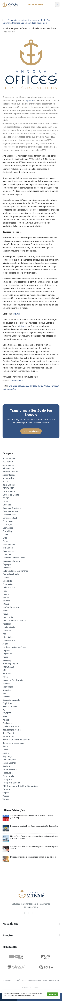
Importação (8, 617)
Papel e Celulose (10, 706)
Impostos (7, 624)
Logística (6, 650)
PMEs (43, 20)
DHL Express (8, 548)
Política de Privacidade (51, 980)
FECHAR (52, 994)
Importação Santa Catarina (14, 620)
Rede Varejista (9, 733)
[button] (31, 431)
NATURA (6, 683)
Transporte (7, 779)
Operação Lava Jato (11, 700)
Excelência (7, 581)
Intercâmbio (8, 637)
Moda (5, 677)
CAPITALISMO (8, 488)
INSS (4, 634)
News (5, 693)
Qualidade (7, 723)
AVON (5, 481)
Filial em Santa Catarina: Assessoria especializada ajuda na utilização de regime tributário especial (34, 837)
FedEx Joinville (9, 587)
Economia (12, 20)
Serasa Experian (9, 763)
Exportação (8, 584)
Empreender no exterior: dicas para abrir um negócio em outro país (33, 857)
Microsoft (7, 673)
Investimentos (24, 20)
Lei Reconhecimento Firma (14, 647)
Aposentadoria (9, 475)
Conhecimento (9, 514)
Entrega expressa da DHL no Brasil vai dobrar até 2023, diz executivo (34, 826)
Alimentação (8, 468)
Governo (6, 601)
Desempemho (9, 544)
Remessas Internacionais (13, 743)
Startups (16, 23)
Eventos (6, 577)
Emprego (7, 564)
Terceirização (8, 776)
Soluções (8, 935)
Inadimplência (9, 627)
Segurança (7, 756)
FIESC (5, 591)
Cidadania (7, 505)
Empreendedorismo (11, 561)
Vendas (6, 796)
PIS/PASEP (7, 713)
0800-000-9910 (35, 4)
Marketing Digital (10, 663)
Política (6, 720)
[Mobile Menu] (57, 4)
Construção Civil (10, 518)
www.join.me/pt (17, 380)
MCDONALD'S (8, 667)
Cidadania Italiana (10, 511)
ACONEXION (8, 462)
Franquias (7, 594)
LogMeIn (29, 100)
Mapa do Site (10, 923)
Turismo (6, 789)
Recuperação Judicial (12, 730)
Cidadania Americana (12, 508)
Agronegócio (8, 465)
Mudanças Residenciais (13, 680)
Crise (5, 538)
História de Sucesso (11, 607)
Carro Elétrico (9, 491)
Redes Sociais (8, 736)
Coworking (7, 531)
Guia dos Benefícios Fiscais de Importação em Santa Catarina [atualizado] (31, 817)
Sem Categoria (9, 759)
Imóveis (6, 614)
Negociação (8, 687)
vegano (6, 792)
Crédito (6, 534)
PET (4, 710)
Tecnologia (42, 23)
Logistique (7, 653)
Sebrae (6, 753)
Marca (5, 657)
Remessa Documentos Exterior (16, 740)
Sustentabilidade (28, 23)
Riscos (5, 746)
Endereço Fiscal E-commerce (15, 571)
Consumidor (8, 521)
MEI (4, 670)
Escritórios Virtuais (11, 574)
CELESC (6, 498)
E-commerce (8, 551)
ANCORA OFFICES (10, 471)
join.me (16, 314)
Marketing (7, 660)
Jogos (5, 644)
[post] (6, 818)
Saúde (5, 749)
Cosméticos (8, 528)
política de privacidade (28, 995)
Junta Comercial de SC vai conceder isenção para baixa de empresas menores (34, 848)
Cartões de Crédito (11, 495)
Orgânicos (7, 703)
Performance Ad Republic (31, 988)
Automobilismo (9, 478)
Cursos (6, 541)
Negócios (36, 20)
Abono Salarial (9, 458)
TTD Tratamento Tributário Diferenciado (20, 786)
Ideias (5, 610)
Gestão (6, 597)
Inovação (7, 630)
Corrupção (7, 524)
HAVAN (6, 604)
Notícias (6, 697)
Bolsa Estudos (9, 485)
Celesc (5, 501)
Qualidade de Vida (11, 726)
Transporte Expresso (11, 783)
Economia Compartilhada (14, 558)
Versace (6, 799)
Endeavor (7, 567)
